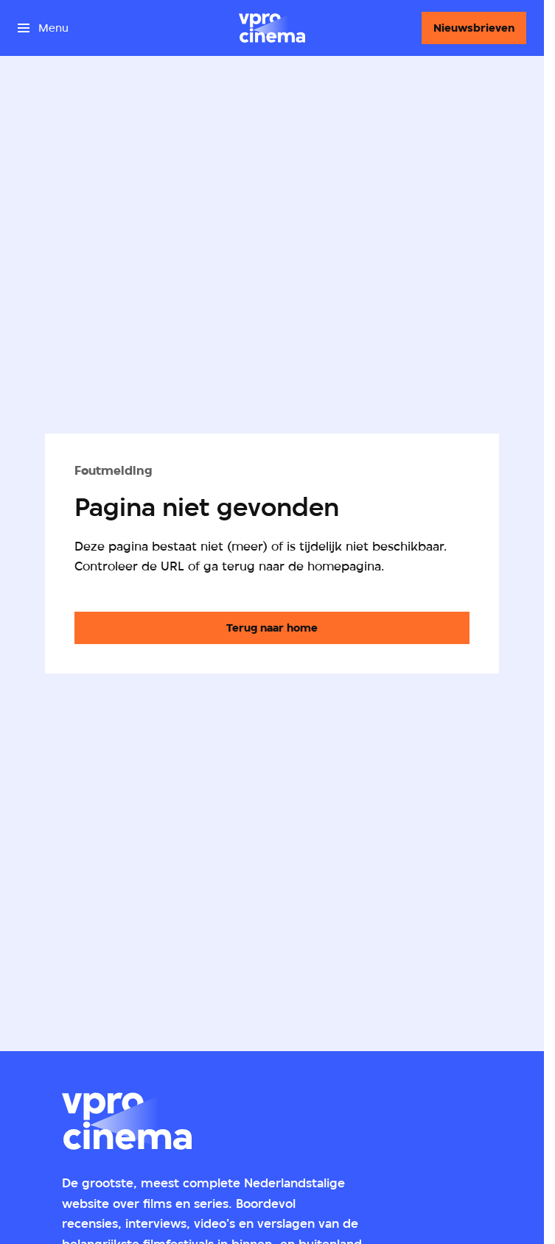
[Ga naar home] (272, 28)
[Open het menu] (43, 28)
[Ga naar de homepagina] (272, 628)
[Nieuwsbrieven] (474, 28)
